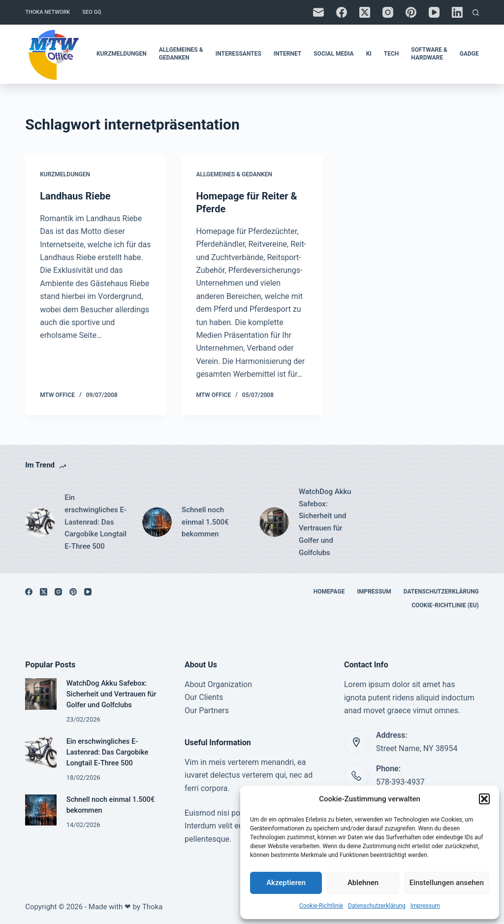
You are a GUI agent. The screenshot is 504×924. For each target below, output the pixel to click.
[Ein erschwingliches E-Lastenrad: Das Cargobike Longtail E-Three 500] (40, 522)
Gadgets (473, 53)
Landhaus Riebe (75, 196)
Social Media (333, 53)
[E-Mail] (318, 12)
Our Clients (204, 697)
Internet (287, 53)
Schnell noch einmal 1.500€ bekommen (205, 522)
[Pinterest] (411, 12)
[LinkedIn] (457, 12)
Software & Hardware (429, 53)
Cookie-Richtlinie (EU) (445, 605)
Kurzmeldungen (121, 53)
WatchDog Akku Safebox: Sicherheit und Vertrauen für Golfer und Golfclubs (325, 522)
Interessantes (238, 53)
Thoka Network (47, 12)
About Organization (218, 684)
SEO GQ (91, 12)
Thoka (152, 906)
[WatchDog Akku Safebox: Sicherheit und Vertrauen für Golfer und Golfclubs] (274, 522)
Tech (391, 53)
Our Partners (207, 710)
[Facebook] (341, 12)
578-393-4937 (400, 782)
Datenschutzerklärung (377, 905)
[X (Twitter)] (364, 12)
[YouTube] (434, 12)
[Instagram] (387, 12)
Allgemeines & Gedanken (181, 53)
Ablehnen (362, 882)
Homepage (329, 591)
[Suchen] (475, 12)
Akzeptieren (286, 882)
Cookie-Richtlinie (321, 905)
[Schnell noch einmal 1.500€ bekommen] (157, 522)
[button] (484, 799)
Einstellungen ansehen (447, 882)
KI (369, 53)
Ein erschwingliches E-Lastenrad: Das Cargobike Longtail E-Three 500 (95, 522)
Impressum (425, 905)
